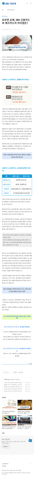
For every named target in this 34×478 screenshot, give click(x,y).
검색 (27, 3)
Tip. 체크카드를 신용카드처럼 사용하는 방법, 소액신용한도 (17, 317)
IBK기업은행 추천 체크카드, (11, 348)
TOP (30, 464)
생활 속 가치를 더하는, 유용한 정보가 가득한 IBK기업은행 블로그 (14, 442)
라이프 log (7, 379)
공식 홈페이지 (5, 463)
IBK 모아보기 (11, 10)
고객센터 (4, 466)
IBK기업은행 (6, 439)
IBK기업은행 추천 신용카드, (12, 327)
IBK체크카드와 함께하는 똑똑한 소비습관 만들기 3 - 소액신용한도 (13, 387)
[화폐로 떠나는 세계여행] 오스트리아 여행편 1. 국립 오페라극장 (13, 385)
